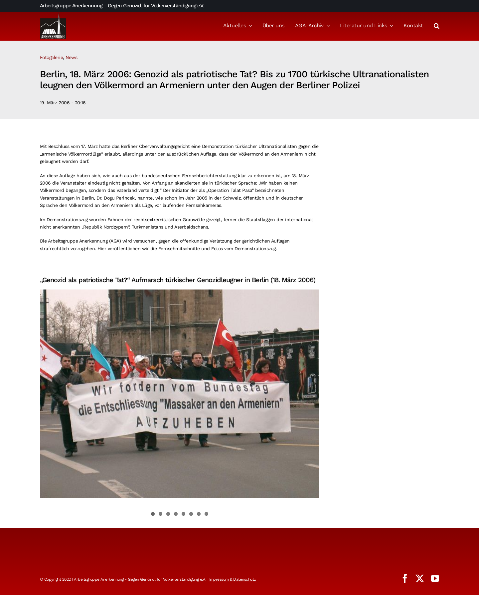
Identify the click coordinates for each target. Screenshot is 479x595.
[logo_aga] (53, 14)
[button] (436, 26)
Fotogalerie (51, 57)
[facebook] (404, 578)
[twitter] (419, 578)
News (71, 57)
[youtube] (435, 578)
